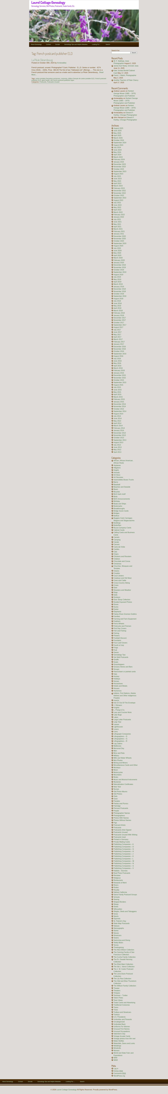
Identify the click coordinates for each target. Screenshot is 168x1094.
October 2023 (119, 169)
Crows (116, 585)
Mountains (118, 775)
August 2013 (118, 442)
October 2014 (119, 409)
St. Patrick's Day (120, 921)
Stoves (116, 933)
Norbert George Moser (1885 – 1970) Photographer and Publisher (125, 93)
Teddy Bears (118, 942)
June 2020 (118, 251)
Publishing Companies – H (124, 851)
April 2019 (117, 282)
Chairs (116, 554)
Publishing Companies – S (124, 866)
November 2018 (120, 291)
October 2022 (119, 195)
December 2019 (120, 265)
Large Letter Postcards (122, 719)
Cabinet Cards (119, 530)
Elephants (117, 612)
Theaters (117, 990)
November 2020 (120, 239)
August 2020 (118, 246)
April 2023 (117, 183)
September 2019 (120, 272)
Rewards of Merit (120, 883)
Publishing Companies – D (124, 847)
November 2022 (120, 193)
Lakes (116, 717)
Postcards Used (120, 837)
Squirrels (117, 919)
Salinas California (120, 892)
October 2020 (119, 241)
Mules (116, 777)
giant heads (46, 80)
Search (108, 44)
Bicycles (117, 492)
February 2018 (119, 313)
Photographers (119, 815)
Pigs (115, 823)
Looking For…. (96, 44)
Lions (116, 731)
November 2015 (120, 378)
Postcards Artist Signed (122, 830)
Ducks (116, 607)
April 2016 (117, 366)
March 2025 (118, 138)
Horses (116, 681)
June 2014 (118, 418)
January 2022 (119, 217)
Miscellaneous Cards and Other (126, 765)
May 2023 (117, 181)
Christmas (117, 564)
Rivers (116, 885)
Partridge (117, 806)
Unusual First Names (122, 1029)
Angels (116, 470)
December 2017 (120, 318)
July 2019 (117, 277)
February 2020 (119, 260)
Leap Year (117, 722)
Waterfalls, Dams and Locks (124, 1043)
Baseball (117, 484)
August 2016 (118, 356)
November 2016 (120, 349)
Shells (116, 907)
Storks (116, 931)
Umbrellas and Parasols (123, 1019)
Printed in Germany (121, 839)
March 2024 (118, 157)
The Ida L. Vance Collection (124, 966)
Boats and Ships (120, 504)
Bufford (116, 516)
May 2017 (117, 334)
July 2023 (117, 176)
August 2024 (118, 145)
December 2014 (120, 404)
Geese (116, 652)
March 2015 (118, 397)
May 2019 (117, 279)
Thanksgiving (119, 947)
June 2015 (118, 390)
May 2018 (117, 306)
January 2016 (119, 373)
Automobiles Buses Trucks (124, 480)
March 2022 (118, 212)
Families (117, 616)
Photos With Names (121, 818)
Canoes (116, 544)
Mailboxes (117, 746)
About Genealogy (36, 44)
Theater (116, 988)
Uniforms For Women (122, 1026)
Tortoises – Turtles (121, 995)
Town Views (118, 1000)
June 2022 (118, 205)
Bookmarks (118, 506)
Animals (117, 472)
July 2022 (117, 203)
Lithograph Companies (122, 734)
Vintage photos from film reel (124, 1038)
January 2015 (119, 402)
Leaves (116, 724)
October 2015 (119, 380)
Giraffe (116, 659)
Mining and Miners (121, 763)
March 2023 (118, 186)
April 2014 (117, 423)
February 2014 (119, 428)
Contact (48, 44)
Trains (116, 1007)
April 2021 (117, 227)
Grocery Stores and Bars (123, 667)
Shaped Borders (120, 902)
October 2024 (119, 140)
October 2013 (119, 438)
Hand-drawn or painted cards (125, 671)
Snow (116, 914)
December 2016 (120, 346)
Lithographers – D (120, 736)
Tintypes (117, 993)
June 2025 (118, 131)
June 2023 (118, 179)
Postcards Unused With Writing (125, 835)
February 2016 (119, 370)
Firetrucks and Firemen (122, 626)
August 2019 (118, 275)
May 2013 (117, 450)
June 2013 (118, 447)
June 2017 (118, 332)
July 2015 (117, 387)
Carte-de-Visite (119, 547)
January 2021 (119, 234)
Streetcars (117, 935)
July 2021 (117, 219)
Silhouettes (118, 909)
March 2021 (118, 229)
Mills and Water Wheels (122, 758)
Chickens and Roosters (122, 556)
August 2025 (118, 128)
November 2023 (120, 167)
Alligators (117, 468)
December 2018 (120, 289)
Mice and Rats (119, 753)
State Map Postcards (122, 923)
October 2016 (119, 351)
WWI (115, 1058)
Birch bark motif (119, 494)
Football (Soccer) (120, 638)
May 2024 (117, 152)
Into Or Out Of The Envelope (124, 703)
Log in (116, 1068)
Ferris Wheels (119, 624)
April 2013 (117, 452)
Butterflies (117, 525)
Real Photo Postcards (122, 873)
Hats (115, 674)
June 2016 (118, 361)
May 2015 (117, 392)
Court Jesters (119, 576)
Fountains (117, 640)
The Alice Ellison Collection (124, 950)
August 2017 (118, 327)
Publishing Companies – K (124, 856)
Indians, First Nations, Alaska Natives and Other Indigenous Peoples (125, 695)
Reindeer (117, 875)
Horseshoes (118, 683)
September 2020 (120, 243)
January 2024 (119, 162)
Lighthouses (118, 727)
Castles (116, 549)
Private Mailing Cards (122, 842)
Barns (116, 482)
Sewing (116, 899)
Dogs (116, 592)
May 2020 (117, 253)
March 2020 (118, 258)
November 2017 (120, 320)
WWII (116, 1060)
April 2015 (117, 394)
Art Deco (117, 475)
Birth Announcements (122, 499)
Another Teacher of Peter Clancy (126, 80)
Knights (116, 707)
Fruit (115, 650)
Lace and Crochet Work (123, 712)
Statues (116, 926)
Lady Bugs (118, 715)
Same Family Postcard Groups (125, 895)
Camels (116, 537)
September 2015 (120, 382)
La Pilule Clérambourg (42, 60)
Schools (117, 897)
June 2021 (118, 222)
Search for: (115, 50)
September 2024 (120, 143)
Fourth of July (119, 645)
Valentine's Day (119, 1034)
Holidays (117, 679)
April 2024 (117, 155)
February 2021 (119, 231)
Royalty (116, 890)
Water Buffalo (119, 1041)
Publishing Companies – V (124, 868)
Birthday (117, 501)
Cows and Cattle (120, 580)
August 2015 (118, 385)
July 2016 (117, 358)
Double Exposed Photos (123, 602)
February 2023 (119, 188)
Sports (116, 916)
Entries (118, 1071)
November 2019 (120, 267)
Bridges (116, 513)
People (116, 811)
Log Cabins (118, 743)
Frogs (116, 647)
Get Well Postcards (121, 657)
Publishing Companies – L (124, 859)
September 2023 (120, 171)
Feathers (117, 621)
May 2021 (117, 224)
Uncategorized (119, 1022)
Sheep (116, 904)
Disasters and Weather (122, 590)
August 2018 (118, 299)
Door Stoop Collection (122, 600)
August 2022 (118, 200)
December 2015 (120, 375)
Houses (116, 688)
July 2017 (117, 330)
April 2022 (117, 210)
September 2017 (120, 325)
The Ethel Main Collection (123, 964)
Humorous (118, 691)
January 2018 (119, 315)
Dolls (115, 595)
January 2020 (119, 263)
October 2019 (119, 270)
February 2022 (119, 215)
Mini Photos (118, 760)
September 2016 (120, 354)
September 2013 (120, 440)
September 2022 (120, 198)
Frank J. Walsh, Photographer (125, 75)
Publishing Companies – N (124, 863)
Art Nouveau (118, 477)
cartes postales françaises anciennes (47, 78)
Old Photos (118, 794)
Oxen (116, 799)
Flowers (117, 635)
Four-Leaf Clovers (120, 643)
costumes (64, 78)
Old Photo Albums (120, 791)
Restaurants (118, 880)
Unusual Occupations (122, 1031)
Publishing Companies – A (124, 844)
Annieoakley (61, 63)
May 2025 (117, 133)
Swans (116, 938)
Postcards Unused (53, 82)
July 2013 (117, 445)
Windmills (117, 1048)
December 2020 (120, 236)
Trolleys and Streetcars (122, 1012)
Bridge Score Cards (121, 511)
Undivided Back (119, 1024)
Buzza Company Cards (122, 528)
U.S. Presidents (119, 1017)
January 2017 (119, 344)
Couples (117, 573)
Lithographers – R (120, 741)
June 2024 (118, 150)
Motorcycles (118, 772)
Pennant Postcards (121, 808)
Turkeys (117, 1014)
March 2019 (118, 284)
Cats (115, 552)
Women (116, 1050)
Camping (117, 540)
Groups (116, 669)
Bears (116, 489)
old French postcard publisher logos (62, 80)
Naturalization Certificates (123, 784)
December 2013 (120, 433)
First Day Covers (120, 628)
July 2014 (117, 416)
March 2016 (118, 368)
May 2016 (117, 363)
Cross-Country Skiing (122, 583)
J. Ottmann (118, 705)
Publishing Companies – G (124, 849)
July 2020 (117, 248)
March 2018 (118, 311)
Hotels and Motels (120, 686)
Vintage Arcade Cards (122, 1036)
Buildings (117, 523)
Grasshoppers (119, 664)
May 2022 (117, 207)
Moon (116, 770)
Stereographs (119, 928)
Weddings (117, 1046)
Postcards (43, 82)
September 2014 (120, 411)
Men (115, 751)
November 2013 (120, 435)
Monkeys (117, 767)
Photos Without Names (122, 820)
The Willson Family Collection (125, 986)
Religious (117, 878)
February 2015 (119, 399)
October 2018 (119, 294)
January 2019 (119, 287)
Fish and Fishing (120, 631)
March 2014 (118, 426)
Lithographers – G (120, 739)
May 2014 (117, 421)
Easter (116, 609)
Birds (115, 496)
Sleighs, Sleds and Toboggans (125, 911)
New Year (117, 787)
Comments (120, 1073)
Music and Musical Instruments (125, 779)
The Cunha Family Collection (125, 957)
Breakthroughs (119, 508)
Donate (57, 44)
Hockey (116, 676)
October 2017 (119, 322)
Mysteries (117, 782)
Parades (117, 801)
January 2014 (119, 430)
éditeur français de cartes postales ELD (81, 78)
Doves (116, 604)
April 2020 (117, 255)
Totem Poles (118, 998)
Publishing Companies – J (123, 854)
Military (116, 755)
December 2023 (120, 164)
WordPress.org (119, 1076)
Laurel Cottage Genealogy (67, 1090)
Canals (116, 542)
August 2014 (118, 414)
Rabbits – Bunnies (121, 871)
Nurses (116, 789)
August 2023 (118, 174)
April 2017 (117, 337)
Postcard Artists (119, 825)
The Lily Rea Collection (122, 978)
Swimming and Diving (122, 940)
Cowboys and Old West (122, 578)
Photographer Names (122, 813)
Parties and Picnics (121, 803)
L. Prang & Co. (119, 710)
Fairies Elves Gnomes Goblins (125, 614)
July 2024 (117, 147)
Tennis (116, 945)
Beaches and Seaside (122, 487)
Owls (115, 796)
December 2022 (120, 191)
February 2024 (119, 159)
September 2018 (120, 296)
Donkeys (117, 597)
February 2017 (119, 342)
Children (117, 559)
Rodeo (116, 887)
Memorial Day (119, 748)
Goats (116, 662)
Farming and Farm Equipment (125, 619)
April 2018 (117, 308)
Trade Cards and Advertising (124, 1002)
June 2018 (118, 303)
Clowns (116, 571)
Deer (115, 588)
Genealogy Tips (119, 655)
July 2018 (117, 301)
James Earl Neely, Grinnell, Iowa (126, 66)
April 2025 (117, 135)
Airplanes (117, 465)
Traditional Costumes (122, 1005)
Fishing (116, 633)
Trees (116, 1010)
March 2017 (118, 339)
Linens (116, 729)
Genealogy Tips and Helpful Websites (76, 44)
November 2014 (120, 406)
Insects (116, 700)
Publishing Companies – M (124, 861)
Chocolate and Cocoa (122, 561)
